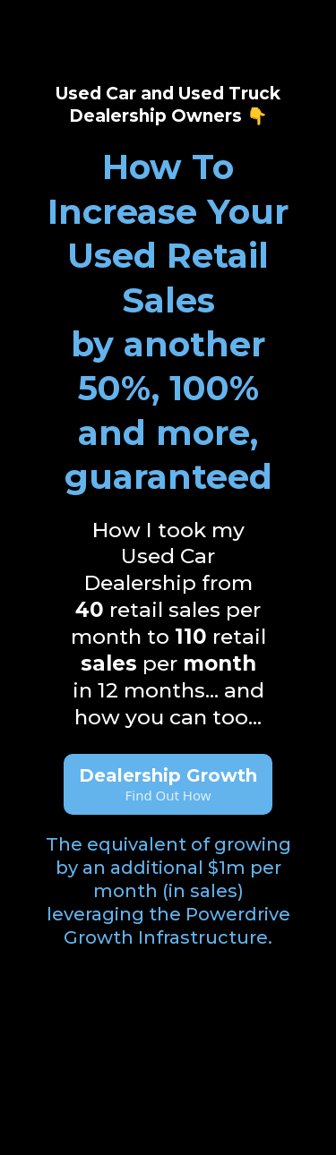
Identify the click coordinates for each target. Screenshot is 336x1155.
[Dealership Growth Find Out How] (168, 784)
